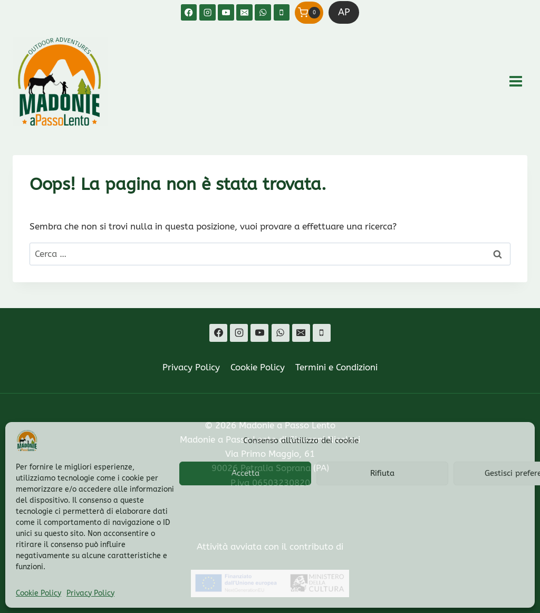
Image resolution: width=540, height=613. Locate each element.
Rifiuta (382, 473)
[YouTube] (226, 12)
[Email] (244, 12)
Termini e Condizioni (336, 367)
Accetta (245, 473)
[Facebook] (189, 12)
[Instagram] (207, 12)
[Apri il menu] (515, 81)
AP (344, 12)
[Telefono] (282, 12)
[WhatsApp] (263, 12)
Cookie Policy (38, 593)
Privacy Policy (90, 593)
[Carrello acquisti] (309, 13)
